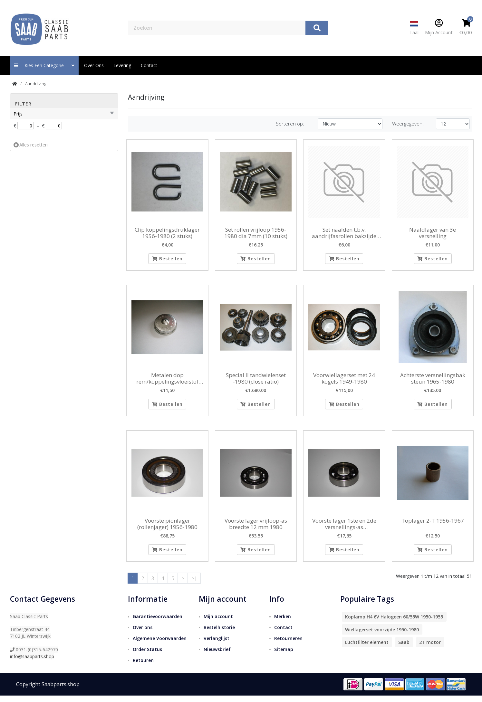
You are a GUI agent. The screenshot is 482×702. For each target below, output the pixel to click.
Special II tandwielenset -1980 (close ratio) (256, 380)
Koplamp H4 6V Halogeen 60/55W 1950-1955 (394, 623)
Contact (283, 634)
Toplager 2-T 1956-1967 (432, 525)
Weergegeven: (408, 123)
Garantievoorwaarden (157, 623)
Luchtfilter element (367, 649)
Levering (122, 65)
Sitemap (283, 656)
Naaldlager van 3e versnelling (432, 233)
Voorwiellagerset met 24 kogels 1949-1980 (344, 380)
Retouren (143, 667)
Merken (282, 623)
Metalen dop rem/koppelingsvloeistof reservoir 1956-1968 (167, 380)
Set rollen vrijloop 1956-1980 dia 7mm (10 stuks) (255, 233)
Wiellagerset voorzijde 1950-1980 (382, 636)
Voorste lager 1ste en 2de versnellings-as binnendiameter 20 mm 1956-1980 (344, 528)
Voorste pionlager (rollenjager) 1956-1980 (167, 528)
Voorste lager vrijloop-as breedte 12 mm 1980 (256, 528)
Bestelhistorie (219, 634)
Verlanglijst (216, 645)
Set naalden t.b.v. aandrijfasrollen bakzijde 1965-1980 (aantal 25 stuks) (344, 233)
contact (149, 65)
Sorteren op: (290, 123)
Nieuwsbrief (217, 656)
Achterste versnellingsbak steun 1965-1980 (432, 380)
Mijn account (218, 623)
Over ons (94, 65)
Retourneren (288, 645)
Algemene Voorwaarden (160, 645)
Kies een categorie (44, 65)
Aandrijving (35, 83)
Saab (404, 649)
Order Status (147, 656)
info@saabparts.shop (32, 663)
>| (194, 584)
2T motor (430, 649)
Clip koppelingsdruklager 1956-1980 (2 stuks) (167, 233)
